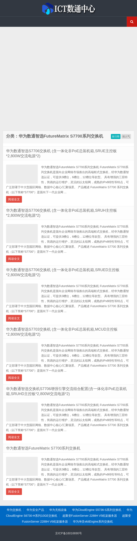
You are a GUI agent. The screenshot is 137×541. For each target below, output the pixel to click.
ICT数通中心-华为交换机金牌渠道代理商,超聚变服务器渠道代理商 (68, 8)
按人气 (126, 136)
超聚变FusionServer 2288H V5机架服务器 (89, 515)
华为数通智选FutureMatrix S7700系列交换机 (43, 448)
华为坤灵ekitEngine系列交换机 (93, 521)
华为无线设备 (58, 509)
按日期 (115, 136)
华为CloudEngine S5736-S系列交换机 (97, 509)
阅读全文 (14, 199)
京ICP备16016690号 (68, 533)
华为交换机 (14, 509)
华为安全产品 (35, 509)
